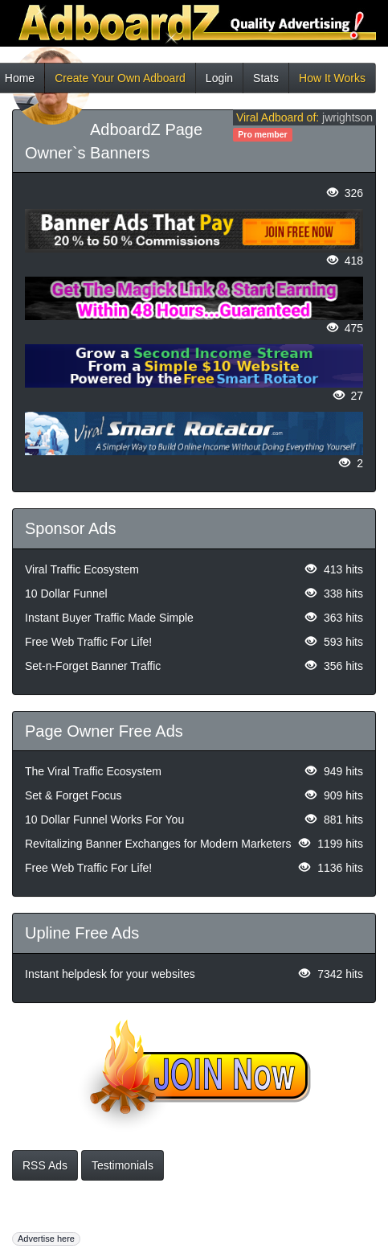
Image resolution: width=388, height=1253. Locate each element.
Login (219, 82)
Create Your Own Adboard (120, 82)
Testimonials (122, 1165)
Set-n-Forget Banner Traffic (93, 665)
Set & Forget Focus (73, 795)
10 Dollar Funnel (66, 593)
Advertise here (46, 1238)
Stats (266, 82)
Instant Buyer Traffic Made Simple (109, 617)
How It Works (332, 82)
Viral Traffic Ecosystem (82, 569)
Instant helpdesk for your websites (110, 973)
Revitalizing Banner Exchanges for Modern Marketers (158, 843)
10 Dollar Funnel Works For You (104, 819)
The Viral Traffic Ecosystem (93, 771)
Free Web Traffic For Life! (88, 641)
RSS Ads (44, 1165)
